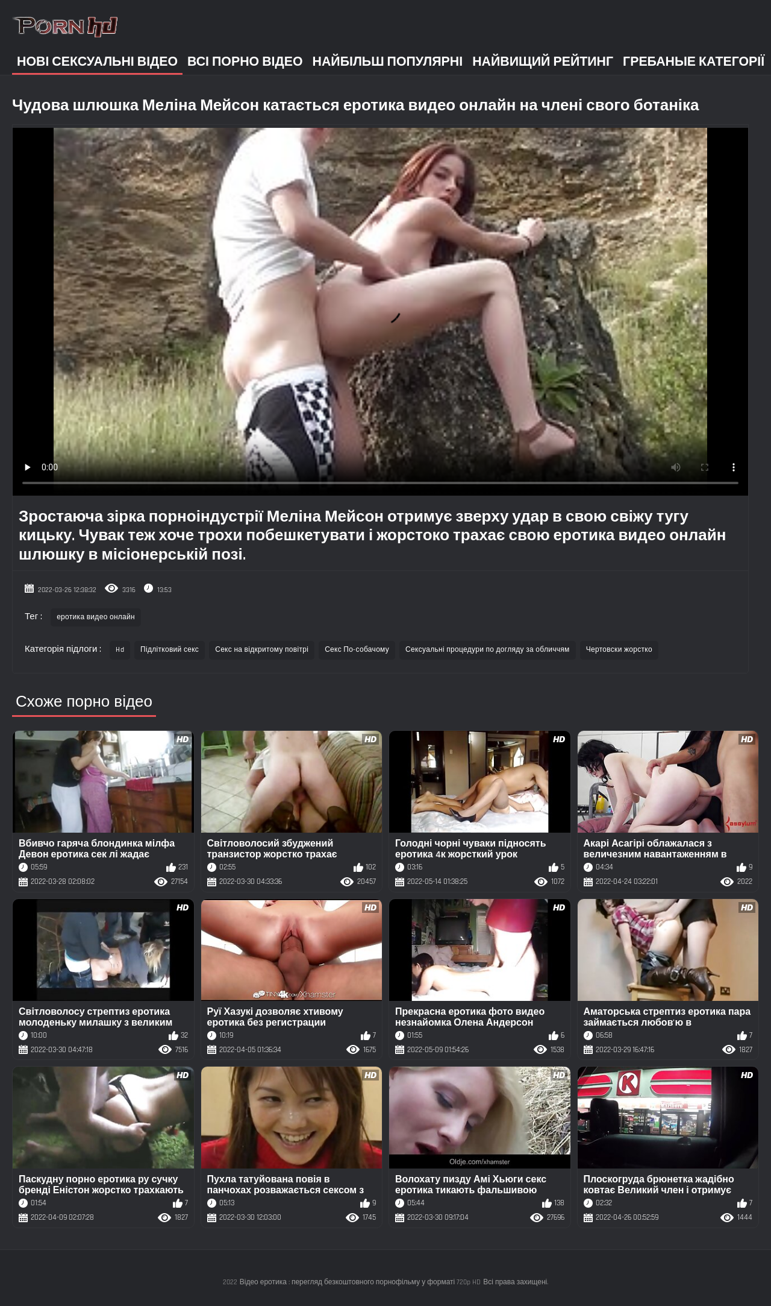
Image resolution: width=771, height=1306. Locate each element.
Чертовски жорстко (619, 649)
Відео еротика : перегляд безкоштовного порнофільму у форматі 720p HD (360, 1282)
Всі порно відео (244, 62)
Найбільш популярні (388, 62)
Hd (120, 649)
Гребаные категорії (693, 62)
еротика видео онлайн (96, 617)
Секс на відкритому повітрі (261, 649)
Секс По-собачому (357, 649)
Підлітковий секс (169, 649)
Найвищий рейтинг (542, 62)
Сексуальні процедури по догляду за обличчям (487, 649)
